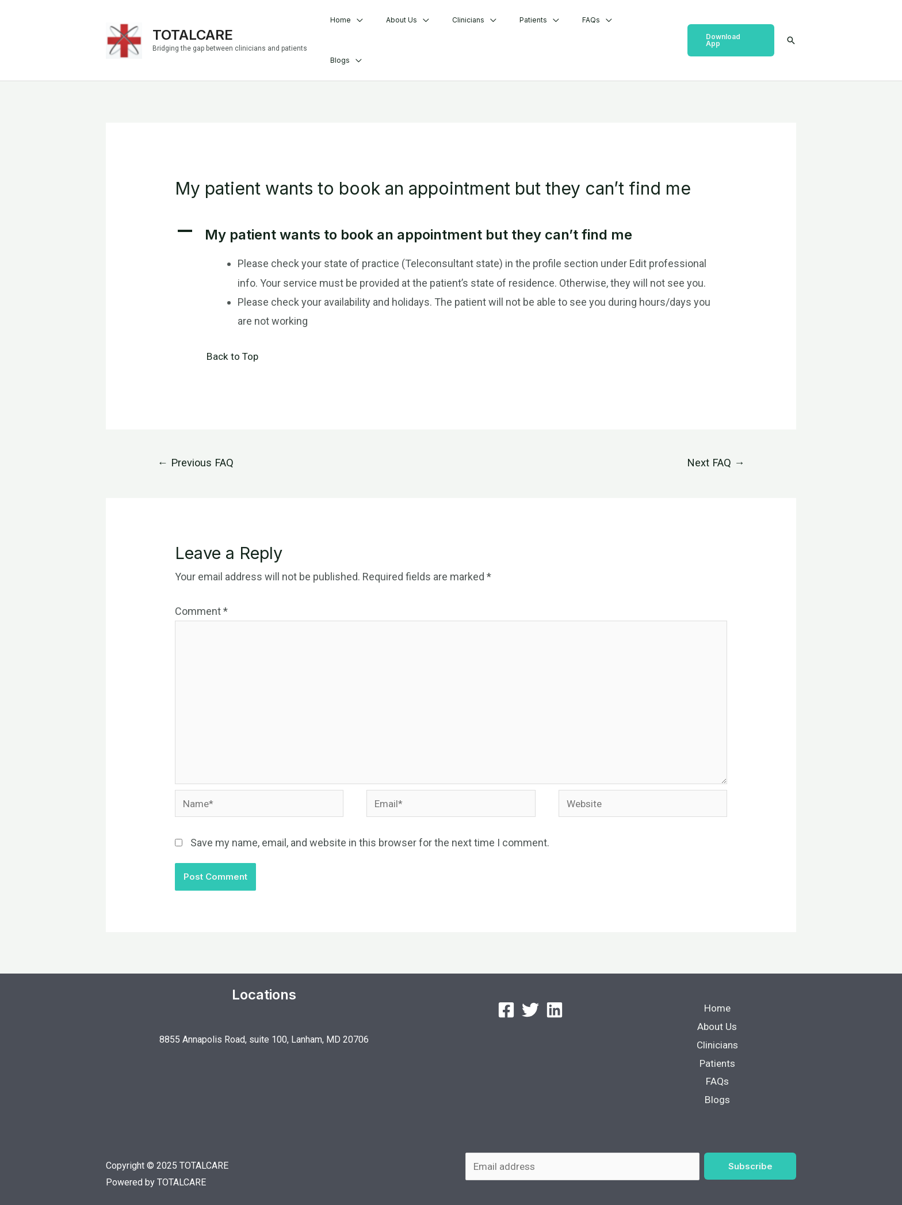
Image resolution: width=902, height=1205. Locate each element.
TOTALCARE (192, 22)
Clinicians (497, 28)
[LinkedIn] (554, 996)
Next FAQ (714, 439)
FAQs (602, 28)
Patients (553, 28)
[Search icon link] (791, 29)
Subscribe (750, 1157)
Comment (201, 588)
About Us (440, 28)
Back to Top (233, 332)
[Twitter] (530, 996)
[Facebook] (506, 996)
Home (388, 28)
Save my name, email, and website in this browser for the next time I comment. (369, 829)
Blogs (646, 28)
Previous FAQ (197, 439)
